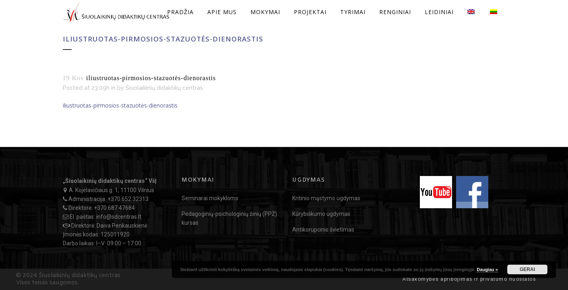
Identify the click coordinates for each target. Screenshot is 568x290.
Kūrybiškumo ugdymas (321, 214)
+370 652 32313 (128, 199)
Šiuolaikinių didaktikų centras (164, 88)
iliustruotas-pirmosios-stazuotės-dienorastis (120, 105)
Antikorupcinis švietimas (323, 229)
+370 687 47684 (114, 208)
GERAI (527, 269)
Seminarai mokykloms (210, 198)
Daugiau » (487, 269)
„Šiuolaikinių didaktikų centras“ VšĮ (110, 181)
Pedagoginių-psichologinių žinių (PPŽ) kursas (229, 218)
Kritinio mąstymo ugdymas (326, 198)
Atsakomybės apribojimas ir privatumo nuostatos (469, 279)
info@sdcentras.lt (118, 216)
